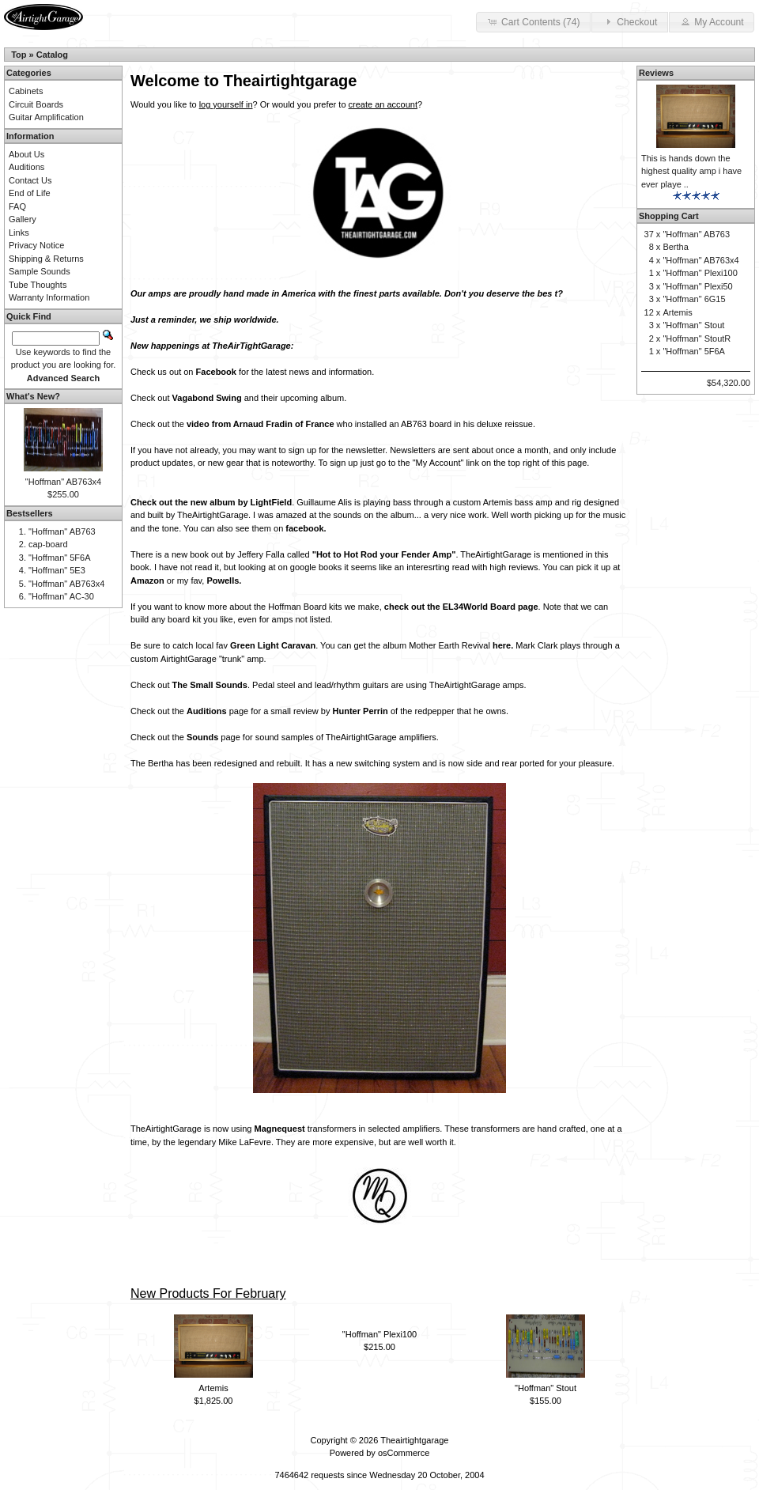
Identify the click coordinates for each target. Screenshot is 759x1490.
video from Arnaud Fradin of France (260, 424)
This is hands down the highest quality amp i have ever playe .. (691, 171)
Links (19, 232)
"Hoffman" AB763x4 (63, 481)
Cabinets (26, 91)
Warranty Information (49, 297)
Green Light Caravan (272, 645)
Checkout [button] (629, 21)
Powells (222, 580)
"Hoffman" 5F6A (59, 557)
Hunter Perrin (360, 711)
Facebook (216, 371)
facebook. (305, 528)
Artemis (213, 1388)
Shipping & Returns (46, 258)
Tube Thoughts (37, 284)
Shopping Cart (669, 216)
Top (18, 54)
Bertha (675, 246)
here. (503, 645)
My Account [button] (711, 21)
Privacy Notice (36, 245)
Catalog (52, 54)
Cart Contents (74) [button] (533, 21)
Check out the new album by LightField (211, 502)
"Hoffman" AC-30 (61, 596)
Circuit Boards (36, 104)
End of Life (30, 193)
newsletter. (367, 450)
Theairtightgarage (414, 1440)
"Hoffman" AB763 (62, 531)
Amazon (147, 580)
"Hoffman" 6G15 (694, 299)
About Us (26, 154)
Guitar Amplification (46, 117)
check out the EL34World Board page (461, 606)
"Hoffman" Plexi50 (697, 286)
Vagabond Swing (207, 398)
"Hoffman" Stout (545, 1388)
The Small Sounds (209, 685)
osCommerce (403, 1453)
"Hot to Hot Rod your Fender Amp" (384, 554)
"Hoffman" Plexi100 (379, 1334)
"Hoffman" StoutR (697, 338)
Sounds (202, 737)
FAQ (17, 206)
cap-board (48, 544)
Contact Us (30, 180)
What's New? (33, 396)
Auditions (207, 711)
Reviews (656, 73)
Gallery (22, 219)
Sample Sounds (39, 271)
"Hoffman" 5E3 (56, 570)
